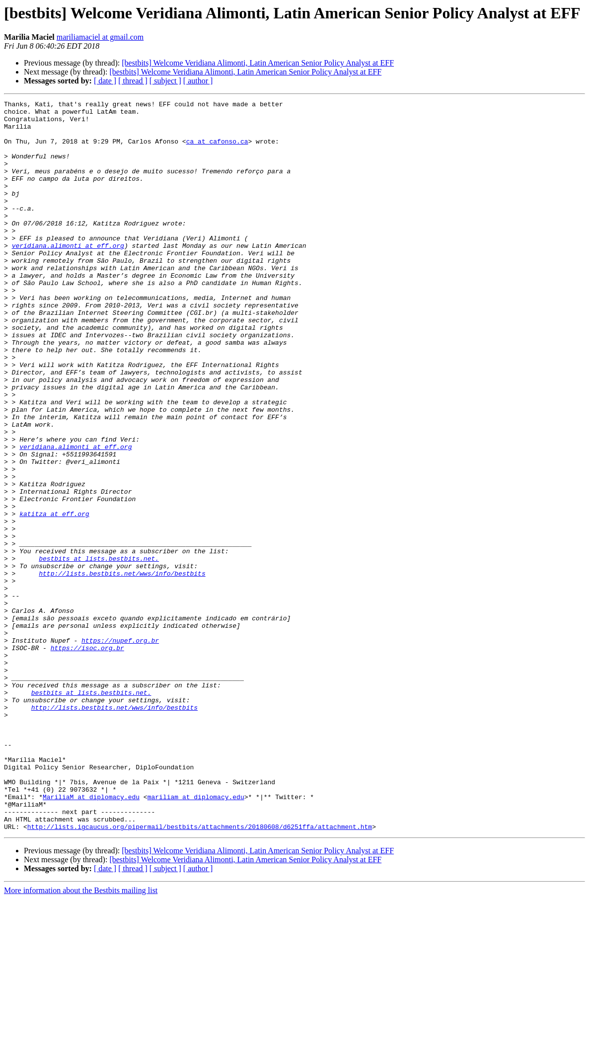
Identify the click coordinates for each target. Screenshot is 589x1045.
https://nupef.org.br (120, 749)
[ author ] (198, 80)
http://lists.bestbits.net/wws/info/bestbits (122, 668)
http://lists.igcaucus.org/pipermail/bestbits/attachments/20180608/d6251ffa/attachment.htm (199, 972)
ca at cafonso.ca (217, 150)
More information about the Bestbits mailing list (80, 1036)
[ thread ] (132, 80)
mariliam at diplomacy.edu (195, 936)
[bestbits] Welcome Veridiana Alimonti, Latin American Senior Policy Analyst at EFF (258, 63)
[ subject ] (165, 80)
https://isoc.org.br (87, 757)
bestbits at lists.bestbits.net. (99, 650)
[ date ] (105, 80)
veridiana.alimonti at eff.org (68, 275)
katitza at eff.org (54, 597)
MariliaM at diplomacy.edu (91, 936)
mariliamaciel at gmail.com (100, 37)
